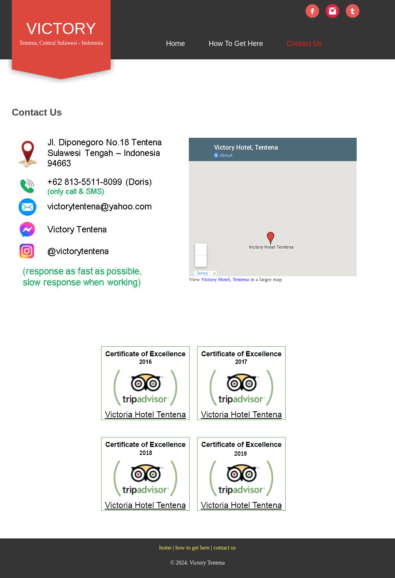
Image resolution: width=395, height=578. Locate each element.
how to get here (192, 548)
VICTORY (61, 28)
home (165, 548)
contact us (225, 548)
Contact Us (304, 44)
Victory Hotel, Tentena (225, 279)
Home (175, 44)
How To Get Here (236, 44)
